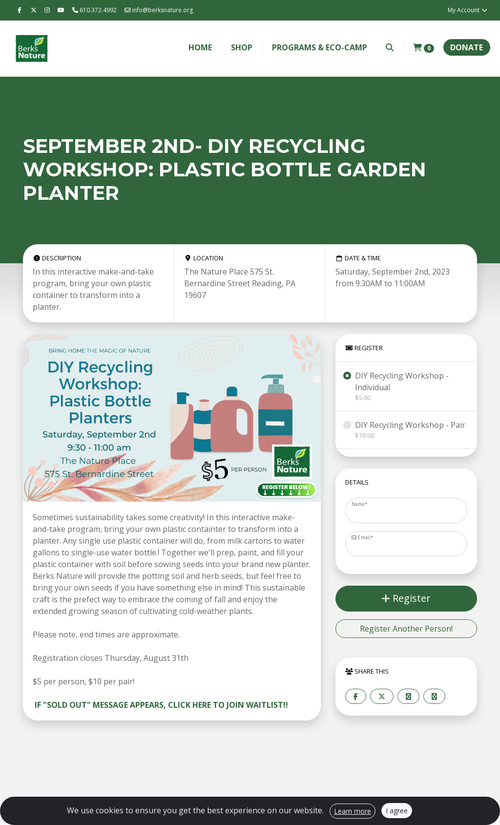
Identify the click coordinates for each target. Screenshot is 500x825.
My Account (468, 10)
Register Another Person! (406, 628)
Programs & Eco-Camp (319, 47)
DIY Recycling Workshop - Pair (410, 430)
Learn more (352, 811)
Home (200, 47)
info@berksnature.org (159, 10)
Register (406, 598)
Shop (241, 47)
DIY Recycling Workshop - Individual (412, 386)
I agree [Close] (397, 810)
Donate (466, 47)
